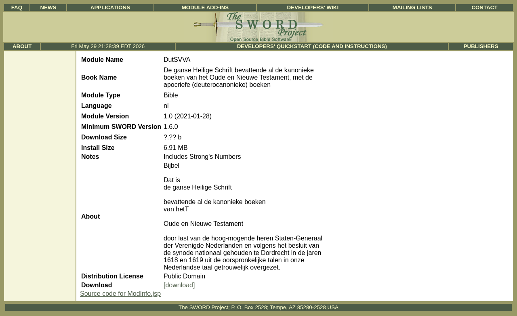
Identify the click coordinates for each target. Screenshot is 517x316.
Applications (110, 7)
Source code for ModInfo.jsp (120, 293)
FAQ (16, 7)
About (22, 46)
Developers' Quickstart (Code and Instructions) (312, 46)
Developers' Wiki (313, 7)
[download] (179, 285)
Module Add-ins (205, 7)
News (48, 7)
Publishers (481, 46)
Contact (484, 7)
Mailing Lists (412, 7)
